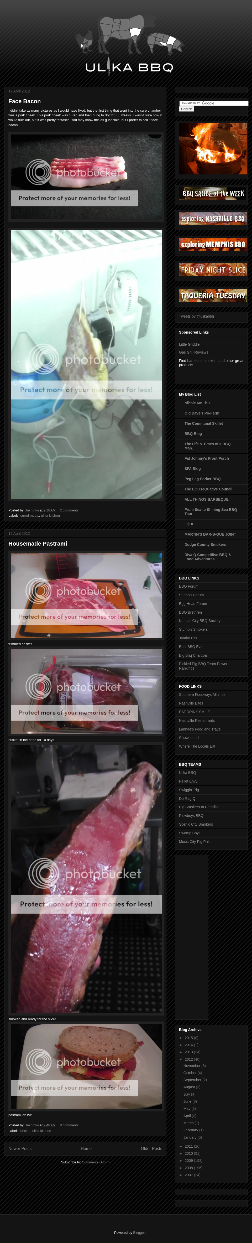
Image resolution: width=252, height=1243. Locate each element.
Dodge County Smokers (205, 544)
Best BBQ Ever (191, 647)
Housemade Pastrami (37, 543)
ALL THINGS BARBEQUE (207, 499)
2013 (189, 1052)
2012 (189, 1059)
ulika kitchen (50, 515)
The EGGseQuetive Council (208, 489)
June (187, 1101)
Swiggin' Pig (189, 790)
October (190, 1073)
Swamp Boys (190, 833)
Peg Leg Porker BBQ (203, 479)
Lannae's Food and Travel (200, 729)
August (189, 1087)
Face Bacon (24, 101)
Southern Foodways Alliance (202, 694)
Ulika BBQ (187, 772)
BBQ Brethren (190, 612)
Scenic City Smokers (196, 824)
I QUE (190, 524)
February (191, 1130)
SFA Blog (193, 469)
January (190, 1137)
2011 (189, 1146)
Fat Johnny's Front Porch (207, 458)
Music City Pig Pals (195, 842)
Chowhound (189, 738)
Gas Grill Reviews (193, 352)
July (187, 1094)
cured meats (29, 515)
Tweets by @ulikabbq (196, 316)
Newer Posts (20, 1148)
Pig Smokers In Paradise (199, 807)
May (187, 1108)
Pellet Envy (188, 781)
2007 (189, 1175)
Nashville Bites (191, 703)
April (187, 1116)
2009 (189, 1160)
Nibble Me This (198, 403)
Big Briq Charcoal (193, 655)
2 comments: (70, 510)
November (192, 1066)
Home (86, 1148)
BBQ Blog (193, 434)
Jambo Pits (188, 638)
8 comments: (70, 1125)
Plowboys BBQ (191, 816)
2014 (189, 1045)
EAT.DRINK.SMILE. (195, 712)
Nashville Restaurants (197, 720)
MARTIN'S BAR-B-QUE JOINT (210, 534)
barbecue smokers (202, 361)
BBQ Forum (188, 586)
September (192, 1080)
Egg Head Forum (193, 604)
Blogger (139, 1233)
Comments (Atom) (95, 1162)
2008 (189, 1168)
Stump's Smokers (193, 629)
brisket (25, 1131)
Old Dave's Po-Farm (202, 413)
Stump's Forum (191, 595)
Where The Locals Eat (197, 746)
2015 (189, 1038)
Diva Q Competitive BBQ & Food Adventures (208, 557)
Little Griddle (189, 344)
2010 (189, 1153)
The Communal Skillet (204, 423)
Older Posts (151, 1148)
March (189, 1123)
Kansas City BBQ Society (199, 621)
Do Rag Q (187, 798)
